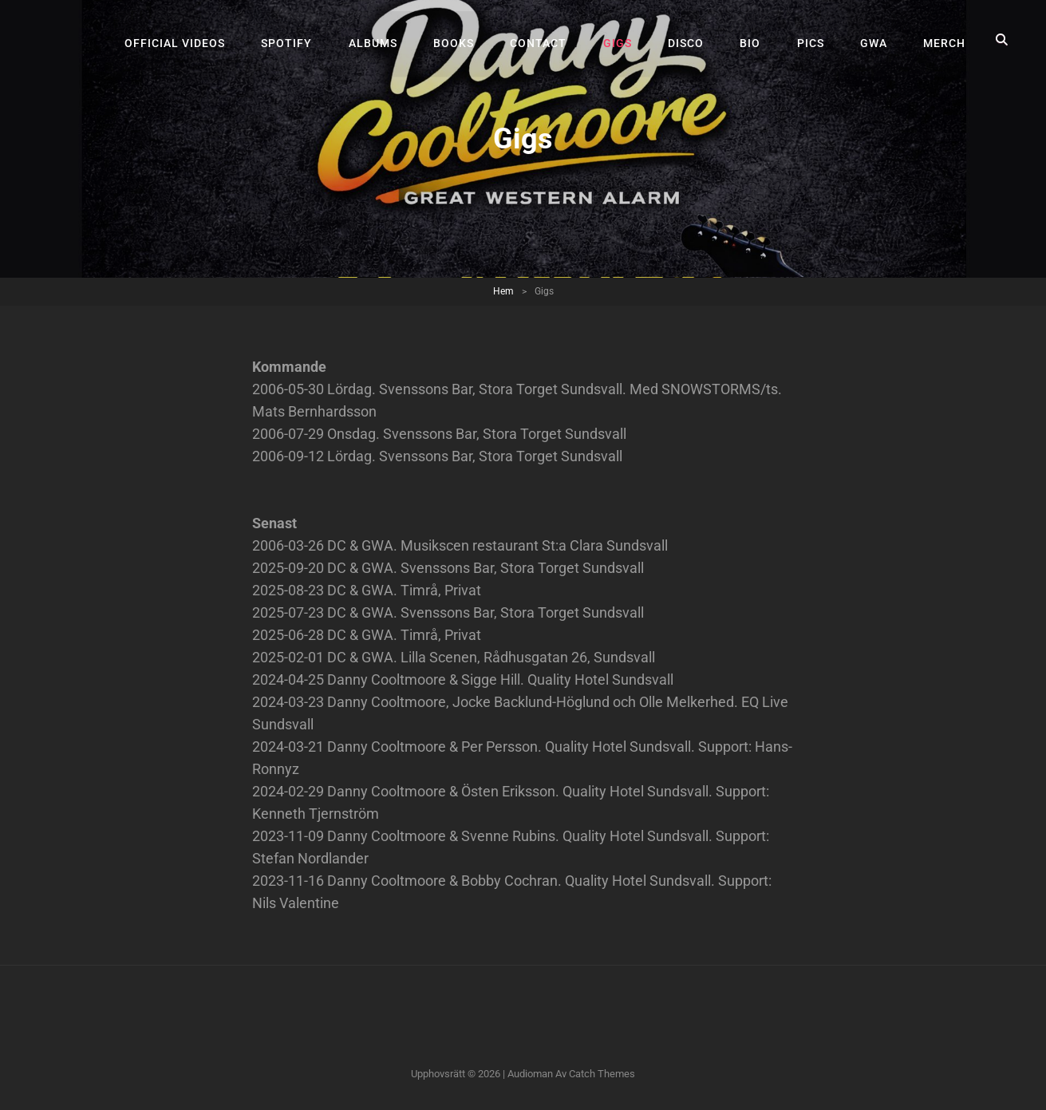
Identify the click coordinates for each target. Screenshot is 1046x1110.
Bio (754, 40)
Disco (691, 40)
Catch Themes (602, 1074)
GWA (875, 40)
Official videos (186, 40)
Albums (381, 40)
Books (461, 40)
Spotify (296, 40)
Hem (503, 291)
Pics (813, 40)
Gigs (623, 40)
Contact (545, 40)
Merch (945, 40)
